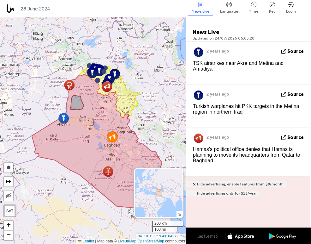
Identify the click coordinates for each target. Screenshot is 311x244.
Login (291, 8)
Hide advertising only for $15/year (227, 193)
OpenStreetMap (150, 241)
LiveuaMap (127, 241)
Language (229, 8)
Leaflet (86, 241)
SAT (9, 211)
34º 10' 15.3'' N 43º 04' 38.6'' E (161, 236)
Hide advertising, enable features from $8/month (240, 184)
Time (253, 8)
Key (272, 8)
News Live (200, 8)
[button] (103, 71)
